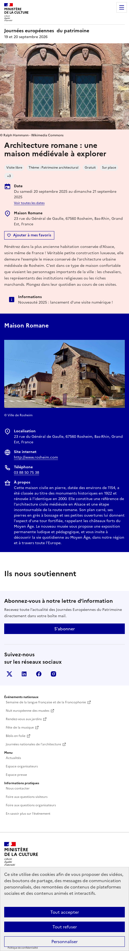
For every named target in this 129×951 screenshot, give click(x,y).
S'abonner (64, 629)
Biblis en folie (15, 736)
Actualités (13, 758)
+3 (9, 176)
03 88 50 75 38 (26, 472)
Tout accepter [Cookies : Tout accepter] (64, 912)
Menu (121, 7)
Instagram (53, 674)
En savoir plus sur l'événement (28, 813)
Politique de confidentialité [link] (23, 948)
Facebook (39, 674)
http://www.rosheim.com (36, 457)
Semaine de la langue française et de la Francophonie (46, 702)
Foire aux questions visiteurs (26, 796)
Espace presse (16, 774)
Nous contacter (18, 788)
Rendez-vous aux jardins (24, 719)
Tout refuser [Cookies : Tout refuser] (64, 927)
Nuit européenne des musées (27, 710)
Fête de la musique (20, 727)
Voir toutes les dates (29, 203)
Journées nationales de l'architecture (33, 744)
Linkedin (24, 674)
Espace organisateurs (22, 766)
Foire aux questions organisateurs (31, 805)
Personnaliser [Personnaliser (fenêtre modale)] (64, 941)
